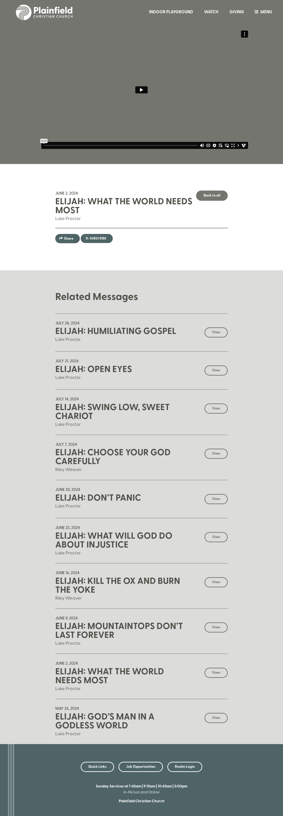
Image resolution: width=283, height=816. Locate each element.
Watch (211, 12)
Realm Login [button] (185, 767)
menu (262, 12)
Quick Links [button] (97, 767)
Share (68, 239)
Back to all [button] (212, 195)
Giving (236, 12)
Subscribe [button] (98, 238)
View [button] (216, 332)
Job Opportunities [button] (140, 767)
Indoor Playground (171, 12)
